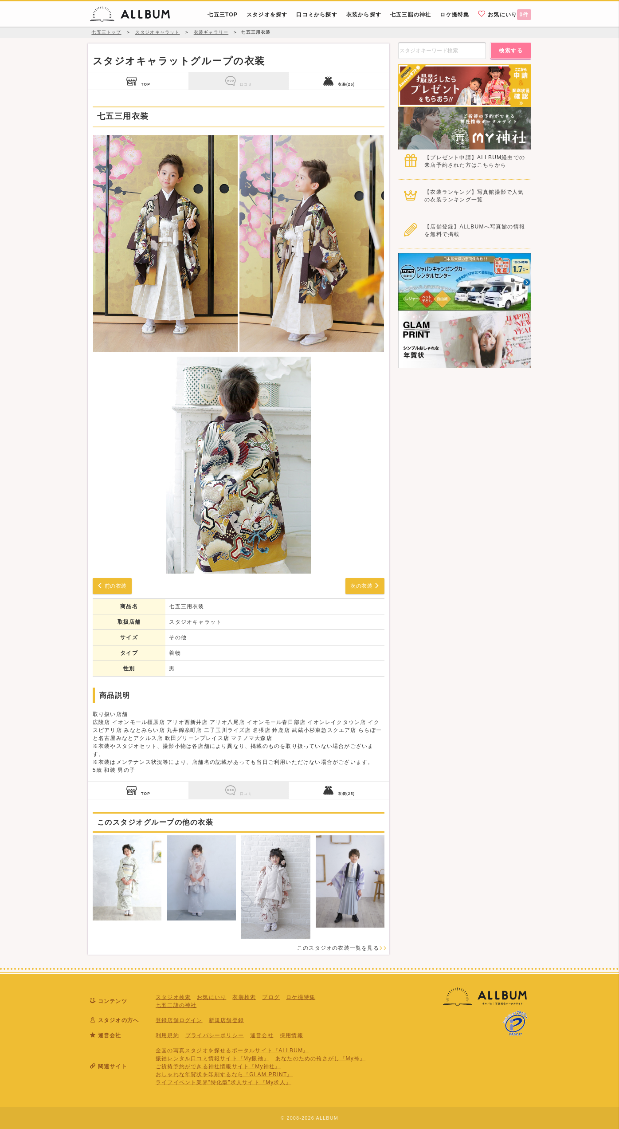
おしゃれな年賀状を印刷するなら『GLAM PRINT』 (224, 1074)
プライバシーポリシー (214, 1035)
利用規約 (167, 1035)
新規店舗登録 (226, 1020)
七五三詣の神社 (176, 1005)
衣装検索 (244, 997)
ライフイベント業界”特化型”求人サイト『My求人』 (223, 1082)
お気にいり (504, 14)
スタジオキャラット (195, 622)
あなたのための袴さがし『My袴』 (320, 1058)
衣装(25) (339, 81)
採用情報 (291, 1035)
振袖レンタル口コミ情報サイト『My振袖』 (212, 1058)
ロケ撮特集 (300, 997)
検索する (511, 50)
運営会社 (262, 1035)
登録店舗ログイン (179, 1020)
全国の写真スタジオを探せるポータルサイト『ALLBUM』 (232, 1050)
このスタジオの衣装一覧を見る (342, 948)
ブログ (271, 997)
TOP (138, 81)
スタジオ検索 (173, 997)
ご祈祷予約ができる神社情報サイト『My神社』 (218, 1066)
